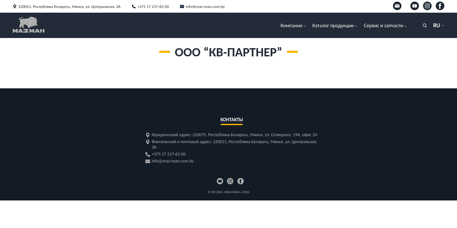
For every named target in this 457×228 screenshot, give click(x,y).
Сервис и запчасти (383, 25)
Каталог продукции (333, 25)
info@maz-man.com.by (205, 6)
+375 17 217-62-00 (153, 6)
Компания (291, 25)
